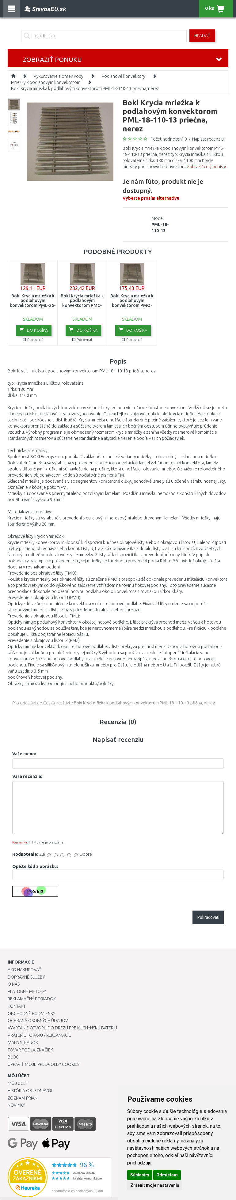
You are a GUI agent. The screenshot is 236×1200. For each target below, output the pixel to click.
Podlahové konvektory (123, 76)
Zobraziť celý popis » (206, 166)
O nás (14, 984)
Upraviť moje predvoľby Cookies (43, 1064)
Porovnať (33, 340)
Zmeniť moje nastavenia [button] (154, 1185)
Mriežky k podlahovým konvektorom (45, 82)
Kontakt (16, 1006)
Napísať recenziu (208, 139)
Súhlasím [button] (139, 1174)
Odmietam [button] (167, 1174)
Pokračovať (208, 917)
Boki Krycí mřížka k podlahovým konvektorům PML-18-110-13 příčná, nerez (144, 702)
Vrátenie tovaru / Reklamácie (39, 1035)
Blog (13, 1057)
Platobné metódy (27, 991)
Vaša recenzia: (27, 776)
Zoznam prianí (23, 1098)
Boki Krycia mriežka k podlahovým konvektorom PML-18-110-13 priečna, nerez (85, 88)
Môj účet (18, 1083)
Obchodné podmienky (31, 1013)
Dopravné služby (26, 977)
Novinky (16, 1105)
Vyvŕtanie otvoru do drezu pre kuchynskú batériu (62, 1027)
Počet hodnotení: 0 (168, 139)
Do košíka (34, 329)
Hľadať (202, 35)
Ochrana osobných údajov (38, 1020)
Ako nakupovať (24, 969)
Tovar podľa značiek (30, 1049)
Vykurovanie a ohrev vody (58, 76)
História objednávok (31, 1090)
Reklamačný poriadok (32, 998)
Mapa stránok (23, 1042)
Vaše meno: (24, 753)
